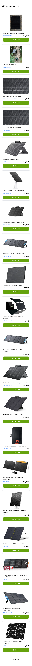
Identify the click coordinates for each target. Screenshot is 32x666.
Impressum (16, 659)
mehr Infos (16, 40)
